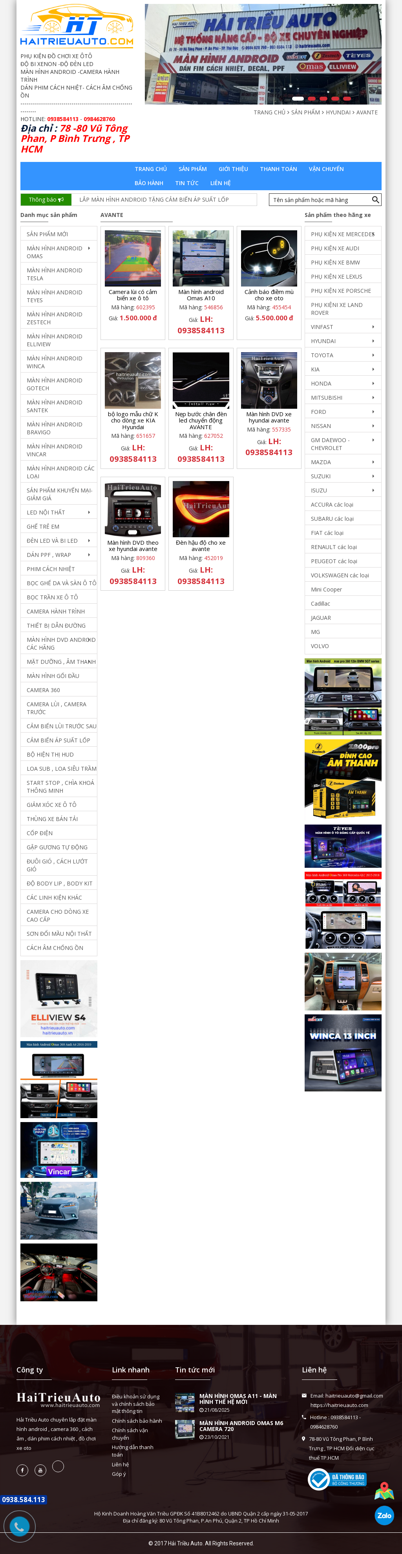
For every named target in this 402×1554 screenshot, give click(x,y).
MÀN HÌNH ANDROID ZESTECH (54, 318)
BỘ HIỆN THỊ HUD (50, 754)
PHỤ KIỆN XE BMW (335, 262)
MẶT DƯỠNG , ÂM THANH (61, 661)
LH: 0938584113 (201, 324)
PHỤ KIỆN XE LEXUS (336, 276)
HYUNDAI (323, 341)
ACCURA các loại (332, 504)
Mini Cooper (326, 589)
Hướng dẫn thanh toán (132, 1451)
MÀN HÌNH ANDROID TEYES (54, 296)
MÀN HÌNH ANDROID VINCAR (54, 450)
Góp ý (119, 1473)
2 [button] (312, 99)
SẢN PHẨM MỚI (47, 234)
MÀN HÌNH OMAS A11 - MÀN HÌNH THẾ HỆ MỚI (238, 1398)
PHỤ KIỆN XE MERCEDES (343, 234)
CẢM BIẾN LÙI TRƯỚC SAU (62, 726)
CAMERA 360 (43, 690)
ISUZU (319, 490)
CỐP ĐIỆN (40, 833)
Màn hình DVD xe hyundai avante (269, 417)
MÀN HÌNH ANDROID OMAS (54, 252)
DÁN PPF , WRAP (49, 554)
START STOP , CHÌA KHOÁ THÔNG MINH (60, 786)
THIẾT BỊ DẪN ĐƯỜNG (56, 625)
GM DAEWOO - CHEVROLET (330, 444)
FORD (318, 411)
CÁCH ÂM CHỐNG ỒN (55, 948)
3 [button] (323, 99)
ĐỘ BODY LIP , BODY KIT (60, 883)
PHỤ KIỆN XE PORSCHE (341, 290)
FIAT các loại (327, 532)
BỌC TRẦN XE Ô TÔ (52, 597)
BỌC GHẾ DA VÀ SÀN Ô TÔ (62, 583)
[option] (263, 54)
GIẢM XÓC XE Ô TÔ (52, 804)
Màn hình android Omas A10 (201, 295)
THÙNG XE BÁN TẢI (52, 819)
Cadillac (320, 603)
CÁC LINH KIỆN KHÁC (54, 897)
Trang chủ (151, 169)
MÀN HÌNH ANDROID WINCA (54, 362)
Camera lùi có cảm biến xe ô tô (133, 295)
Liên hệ (220, 183)
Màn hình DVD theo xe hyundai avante (133, 545)
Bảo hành (149, 183)
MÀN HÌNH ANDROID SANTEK (54, 406)
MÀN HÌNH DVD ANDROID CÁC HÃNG (61, 643)
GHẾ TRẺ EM (43, 526)
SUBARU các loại (332, 518)
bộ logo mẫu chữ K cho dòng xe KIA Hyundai (133, 420)
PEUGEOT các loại (334, 561)
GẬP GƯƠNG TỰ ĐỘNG (57, 847)
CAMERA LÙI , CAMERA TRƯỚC (56, 708)
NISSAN (321, 426)
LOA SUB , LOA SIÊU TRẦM (62, 768)
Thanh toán (278, 169)
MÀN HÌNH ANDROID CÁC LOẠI (61, 472)
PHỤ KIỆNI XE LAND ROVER (337, 308)
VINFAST (322, 327)
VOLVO (320, 646)
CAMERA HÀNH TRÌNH (56, 611)
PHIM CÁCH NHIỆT (51, 569)
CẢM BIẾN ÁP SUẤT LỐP (58, 740)
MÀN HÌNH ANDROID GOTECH (54, 384)
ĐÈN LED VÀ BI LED (52, 540)
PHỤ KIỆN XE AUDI (335, 248)
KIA (315, 369)
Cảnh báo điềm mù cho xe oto (269, 295)
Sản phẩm (193, 169)
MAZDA (321, 462)
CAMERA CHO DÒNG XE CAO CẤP (58, 915)
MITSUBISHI (326, 397)
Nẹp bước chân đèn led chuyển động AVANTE (201, 420)
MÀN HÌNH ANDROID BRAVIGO (54, 428)
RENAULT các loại (334, 547)
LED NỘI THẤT (46, 512)
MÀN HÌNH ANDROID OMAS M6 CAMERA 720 (241, 1426)
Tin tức (187, 183)
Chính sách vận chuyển (130, 1434)
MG (315, 632)
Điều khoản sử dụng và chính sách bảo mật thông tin (135, 1403)
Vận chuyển (326, 169)
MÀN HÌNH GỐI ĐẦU (53, 676)
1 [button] (298, 99)
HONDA (321, 383)
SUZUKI (321, 476)
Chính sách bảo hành (137, 1420)
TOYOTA (322, 355)
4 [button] (335, 99)
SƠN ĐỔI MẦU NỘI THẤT (59, 933)
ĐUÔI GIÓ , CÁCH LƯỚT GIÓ (57, 865)
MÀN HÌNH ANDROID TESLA (54, 274)
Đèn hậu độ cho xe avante (201, 545)
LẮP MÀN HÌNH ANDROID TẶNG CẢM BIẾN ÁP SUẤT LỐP (154, 199)
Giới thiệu (233, 169)
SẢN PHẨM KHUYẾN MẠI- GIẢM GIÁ (60, 494)
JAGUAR (321, 617)
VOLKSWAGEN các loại (340, 575)
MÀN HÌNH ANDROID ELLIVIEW (54, 340)
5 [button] (347, 99)
